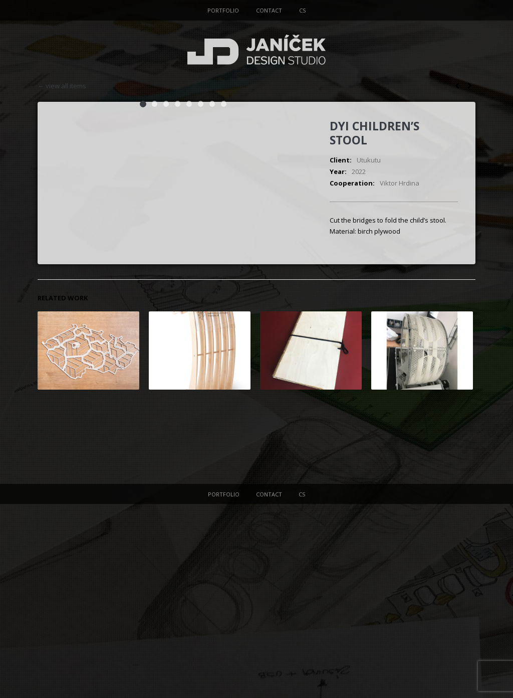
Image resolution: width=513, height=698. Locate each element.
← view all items (62, 86)
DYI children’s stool (374, 133)
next (457, 86)
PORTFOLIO (223, 10)
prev (469, 86)
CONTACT (269, 10)
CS (302, 10)
